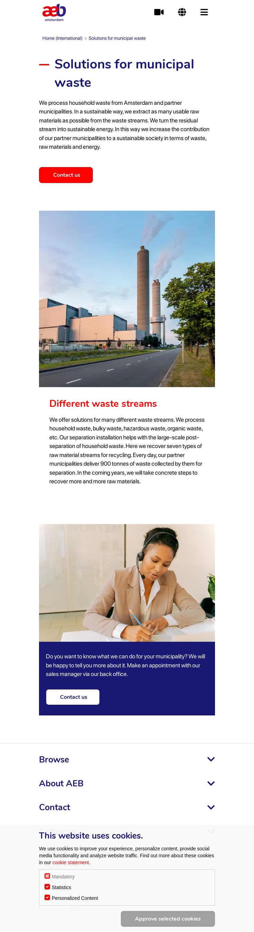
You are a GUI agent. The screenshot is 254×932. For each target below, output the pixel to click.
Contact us (68, 175)
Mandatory (63, 876)
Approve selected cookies (168, 919)
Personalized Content (75, 898)
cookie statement (70, 862)
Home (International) (62, 38)
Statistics (61, 887)
